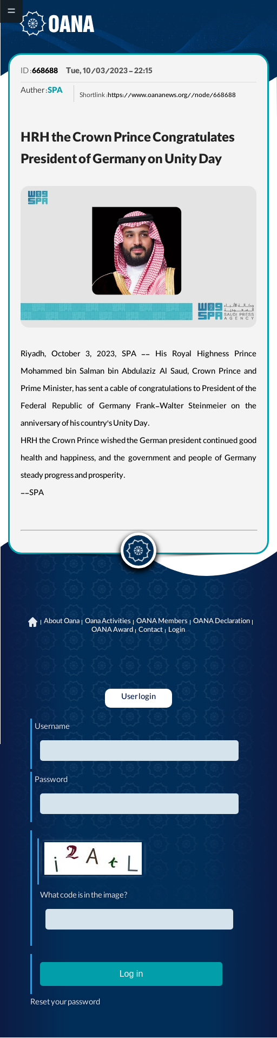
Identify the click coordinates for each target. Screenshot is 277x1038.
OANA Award (112, 631)
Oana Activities (108, 622)
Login (176, 631)
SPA (55, 91)
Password (51, 780)
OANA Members (162, 622)
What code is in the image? (84, 896)
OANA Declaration (221, 622)
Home (32, 622)
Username (52, 727)
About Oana (62, 622)
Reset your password (65, 1003)
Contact (150, 631)
